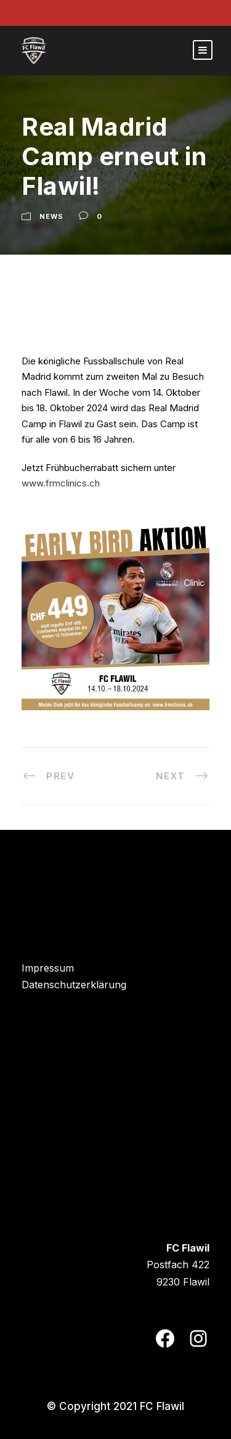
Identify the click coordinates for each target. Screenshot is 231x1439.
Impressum (48, 968)
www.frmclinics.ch (61, 483)
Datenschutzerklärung (74, 984)
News (51, 216)
